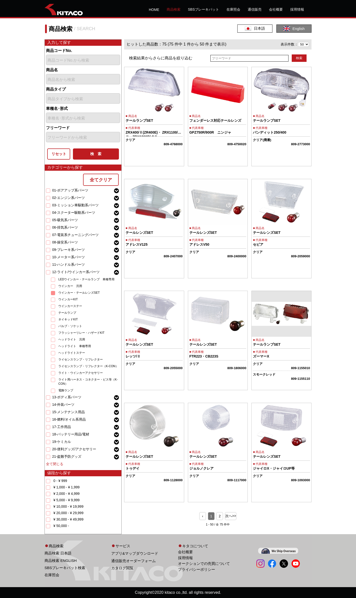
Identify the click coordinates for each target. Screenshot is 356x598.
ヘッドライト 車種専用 (74, 346)
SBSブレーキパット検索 (64, 568)
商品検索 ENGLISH (60, 560)
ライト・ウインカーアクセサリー (80, 373)
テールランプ (67, 312)
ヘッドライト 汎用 (71, 339)
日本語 (255, 28)
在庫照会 (233, 9)
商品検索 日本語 (57, 553)
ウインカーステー (70, 306)
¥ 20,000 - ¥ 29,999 (68, 513)
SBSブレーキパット (203, 9)
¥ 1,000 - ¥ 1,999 (66, 487)
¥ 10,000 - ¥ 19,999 (68, 506)
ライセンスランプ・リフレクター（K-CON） (88, 366)
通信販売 (255, 9)
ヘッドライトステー (71, 353)
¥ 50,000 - (61, 526)
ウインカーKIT (68, 299)
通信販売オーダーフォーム (133, 561)
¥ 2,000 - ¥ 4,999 (66, 494)
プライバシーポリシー (196, 569)
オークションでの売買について (204, 563)
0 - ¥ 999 (60, 481)
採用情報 (297, 9)
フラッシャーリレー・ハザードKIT (81, 333)
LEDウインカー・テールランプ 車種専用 (86, 279)
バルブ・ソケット (70, 326)
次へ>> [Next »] (230, 516)
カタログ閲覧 (122, 568)
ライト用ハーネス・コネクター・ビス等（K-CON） (88, 381)
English (294, 28)
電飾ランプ (65, 390)
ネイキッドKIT (68, 319)
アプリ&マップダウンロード (134, 553)
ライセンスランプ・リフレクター (80, 359)
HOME (154, 10)
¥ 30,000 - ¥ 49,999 (68, 519)
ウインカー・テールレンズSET (79, 292)
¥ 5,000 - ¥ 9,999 (66, 500)
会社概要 (276, 9)
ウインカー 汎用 (70, 286)
